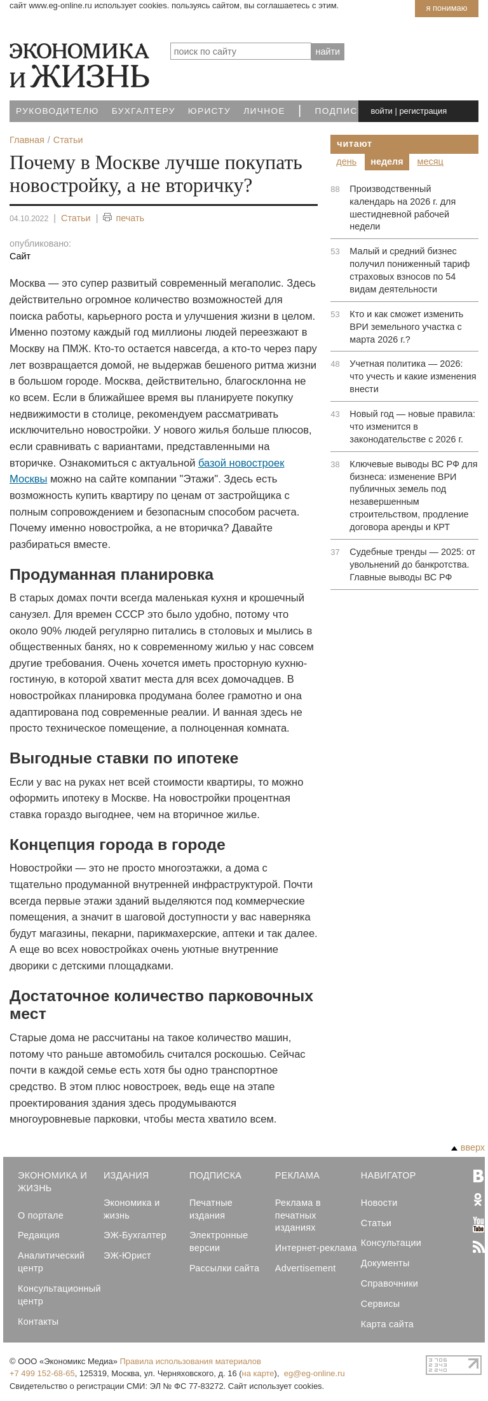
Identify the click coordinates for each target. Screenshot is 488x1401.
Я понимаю (446, 8)
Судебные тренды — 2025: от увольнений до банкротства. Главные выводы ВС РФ (412, 564)
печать (123, 218)
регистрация (423, 111)
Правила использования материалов (190, 1361)
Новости (379, 1203)
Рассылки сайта (224, 1268)
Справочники (389, 1283)
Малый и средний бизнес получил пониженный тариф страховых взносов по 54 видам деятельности (409, 270)
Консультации (391, 1243)
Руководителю (57, 111)
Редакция (39, 1235)
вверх (468, 1147)
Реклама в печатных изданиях (298, 1215)
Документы (385, 1263)
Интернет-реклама (316, 1248)
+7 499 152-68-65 (42, 1373)
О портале (41, 1215)
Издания (126, 1175)
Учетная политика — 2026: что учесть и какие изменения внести (412, 376)
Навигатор (388, 1175)
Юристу (209, 111)
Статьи (76, 218)
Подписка (342, 111)
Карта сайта (387, 1324)
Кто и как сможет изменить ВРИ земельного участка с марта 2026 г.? (406, 327)
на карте (258, 1373)
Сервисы (380, 1304)
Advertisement (305, 1268)
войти (382, 111)
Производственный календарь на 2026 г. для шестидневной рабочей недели (402, 208)
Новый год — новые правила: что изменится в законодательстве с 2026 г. (412, 426)
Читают (354, 144)
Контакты (38, 1321)
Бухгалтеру (143, 111)
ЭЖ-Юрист (127, 1255)
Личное (264, 111)
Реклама (297, 1175)
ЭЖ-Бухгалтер (135, 1235)
